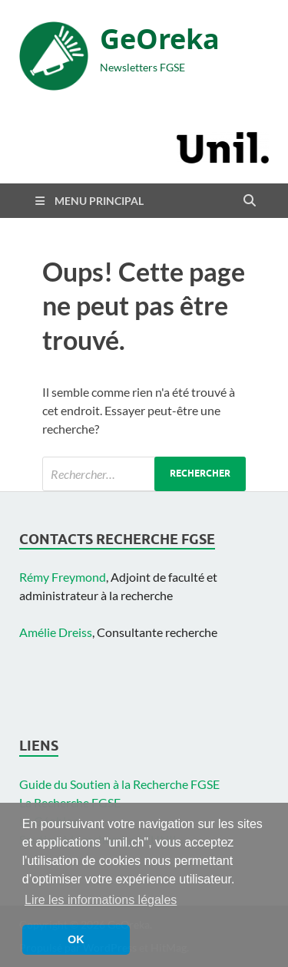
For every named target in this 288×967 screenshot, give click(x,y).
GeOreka (160, 39)
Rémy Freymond (62, 576)
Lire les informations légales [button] (101, 899)
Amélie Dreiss (55, 632)
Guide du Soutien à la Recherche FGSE (119, 784)
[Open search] (249, 201)
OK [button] (76, 939)
